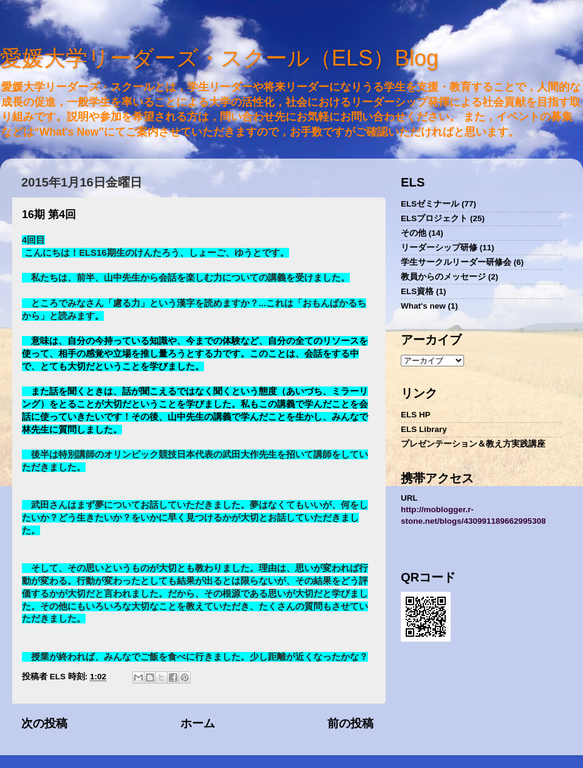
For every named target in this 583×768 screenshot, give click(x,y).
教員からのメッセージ (443, 276)
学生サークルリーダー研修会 (456, 262)
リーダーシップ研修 (439, 247)
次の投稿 (44, 723)
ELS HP (416, 414)
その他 (413, 233)
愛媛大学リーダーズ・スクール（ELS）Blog (219, 58)
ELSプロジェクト (434, 218)
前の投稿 (350, 723)
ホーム (197, 723)
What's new (423, 305)
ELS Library (424, 429)
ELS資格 (417, 291)
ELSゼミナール (430, 203)
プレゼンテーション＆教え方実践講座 (473, 443)
